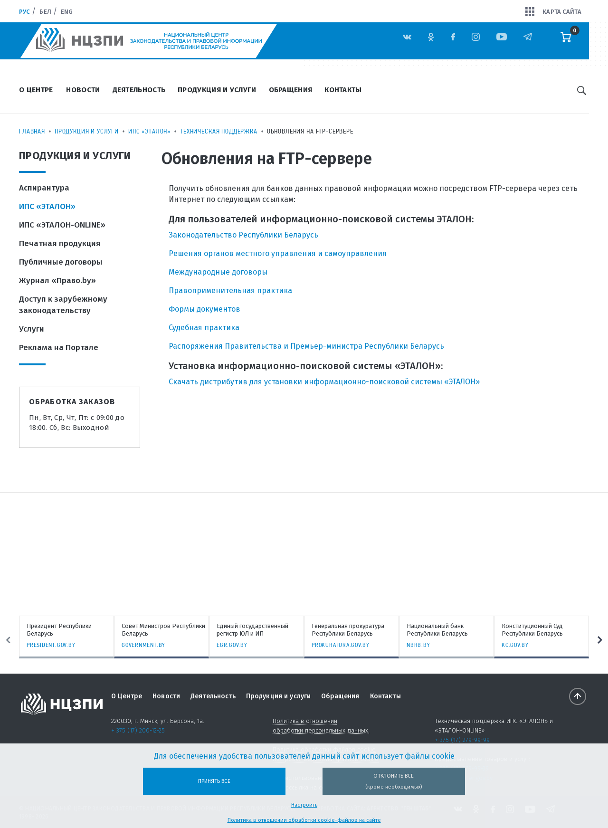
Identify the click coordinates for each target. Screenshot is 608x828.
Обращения (291, 90)
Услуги (31, 329)
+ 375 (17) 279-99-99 (462, 739)
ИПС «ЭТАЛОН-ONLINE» (62, 225)
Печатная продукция (60, 243)
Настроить (304, 805)
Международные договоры (218, 271)
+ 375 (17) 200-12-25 (138, 730)
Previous (8, 640)
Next (600, 640)
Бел (45, 11)
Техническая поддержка (218, 131)
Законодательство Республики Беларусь (243, 234)
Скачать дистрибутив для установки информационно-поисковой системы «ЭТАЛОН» (324, 381)
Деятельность (139, 90)
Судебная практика (204, 327)
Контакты (342, 90)
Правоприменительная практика (230, 290)
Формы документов (204, 309)
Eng (67, 11)
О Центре (36, 90)
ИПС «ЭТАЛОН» (149, 131)
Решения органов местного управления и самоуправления (278, 253)
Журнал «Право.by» (57, 281)
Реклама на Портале (58, 347)
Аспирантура (44, 188)
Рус (24, 11)
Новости (83, 90)
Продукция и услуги (217, 90)
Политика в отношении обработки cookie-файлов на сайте (304, 820)
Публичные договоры (61, 262)
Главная (32, 131)
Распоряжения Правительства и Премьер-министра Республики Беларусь (306, 346)
